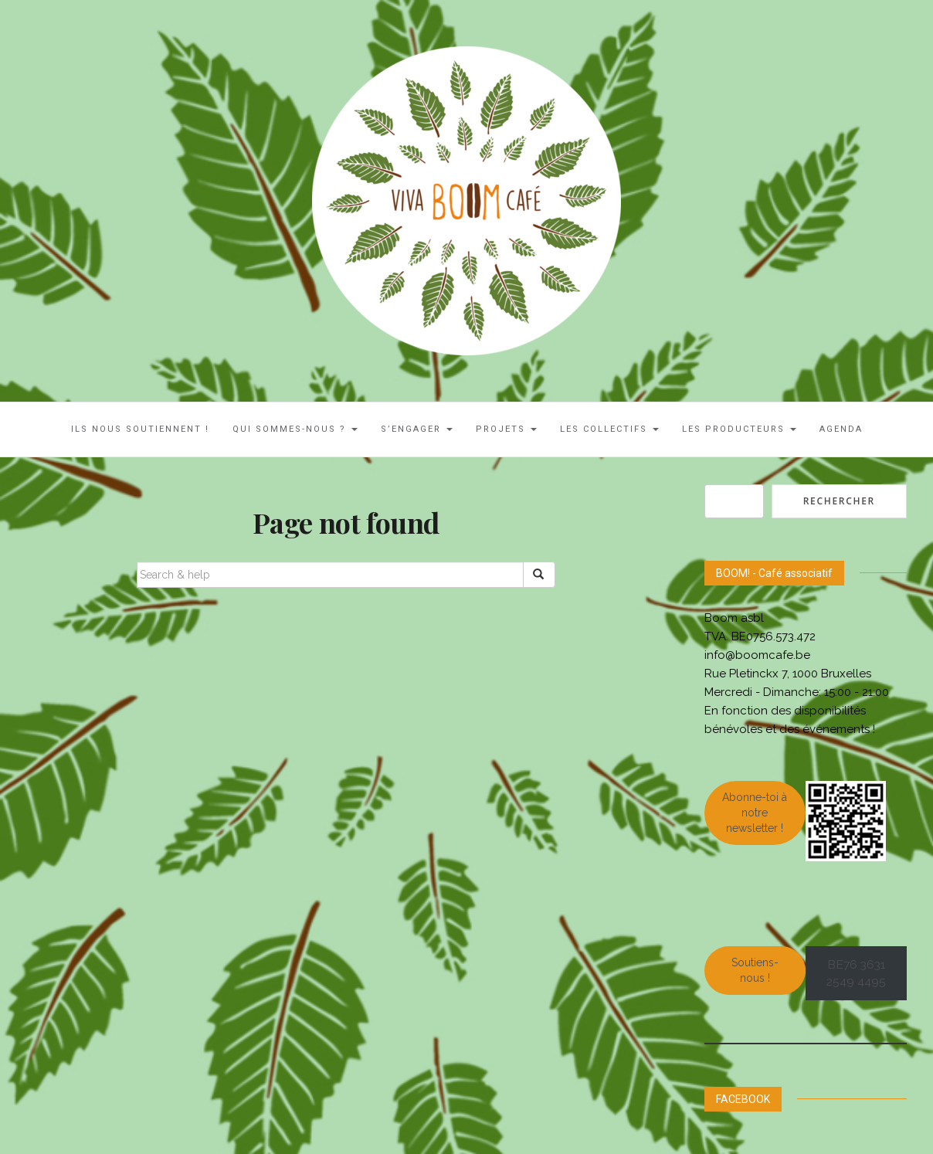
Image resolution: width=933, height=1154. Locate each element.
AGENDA (841, 429)
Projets (506, 429)
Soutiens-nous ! (755, 970)
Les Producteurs (739, 429)
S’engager (417, 429)
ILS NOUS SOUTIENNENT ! (140, 429)
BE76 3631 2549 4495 (856, 973)
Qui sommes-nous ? (295, 429)
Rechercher (839, 500)
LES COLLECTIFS (609, 429)
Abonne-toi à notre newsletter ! (754, 812)
